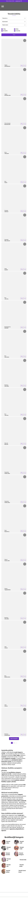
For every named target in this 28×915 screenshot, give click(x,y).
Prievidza (6, 210)
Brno (5, 181)
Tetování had (8, 848)
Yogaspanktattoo (8, 589)
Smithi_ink (6, 211)
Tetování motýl (22, 848)
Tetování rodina (8, 842)
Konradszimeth (7, 735)
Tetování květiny (8, 871)
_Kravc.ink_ (7, 298)
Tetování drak (23, 859)
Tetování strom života (22, 871)
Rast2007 (6, 269)
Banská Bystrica (8, 326)
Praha (6, 268)
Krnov (6, 152)
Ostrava (6, 588)
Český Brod (7, 472)
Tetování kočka (21, 865)
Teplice (6, 65)
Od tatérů (5, 30)
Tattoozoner (7, 153)
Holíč (5, 646)
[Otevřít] (2, 6)
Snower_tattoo (7, 560)
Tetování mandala (8, 853)
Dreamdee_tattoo (8, 95)
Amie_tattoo (7, 386)
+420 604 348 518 (7, 904)
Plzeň (6, 530)
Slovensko (6, 239)
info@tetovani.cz (7, 908)
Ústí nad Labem (7, 123)
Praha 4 (6, 559)
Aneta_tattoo (7, 357)
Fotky (4, 29)
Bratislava (6, 385)
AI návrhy (18, 30)
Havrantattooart (7, 66)
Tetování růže (8, 865)
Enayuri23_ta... (7, 531)
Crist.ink (6, 647)
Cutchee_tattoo (7, 473)
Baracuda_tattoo (7, 124)
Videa (17, 29)
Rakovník (6, 443)
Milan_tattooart (7, 240)
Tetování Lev (8, 859)
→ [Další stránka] (16, 742)
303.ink (6, 182)
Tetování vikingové (21, 853)
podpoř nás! (18, 1)
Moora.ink (6, 444)
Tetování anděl (22, 842)
